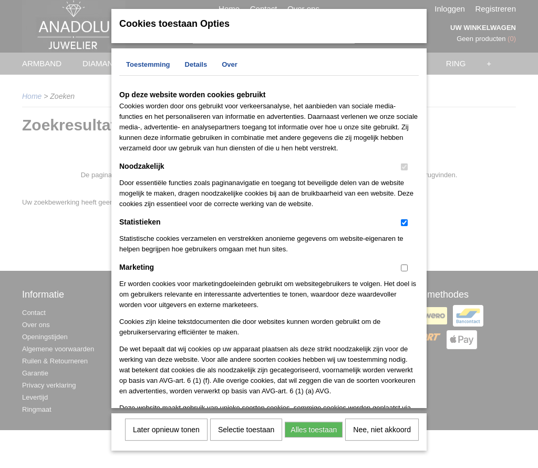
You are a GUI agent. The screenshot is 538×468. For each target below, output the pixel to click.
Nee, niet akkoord (382, 428)
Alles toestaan (314, 428)
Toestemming (148, 63)
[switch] (404, 165)
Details (196, 63)
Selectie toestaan (246, 428)
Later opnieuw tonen (166, 428)
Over (229, 63)
